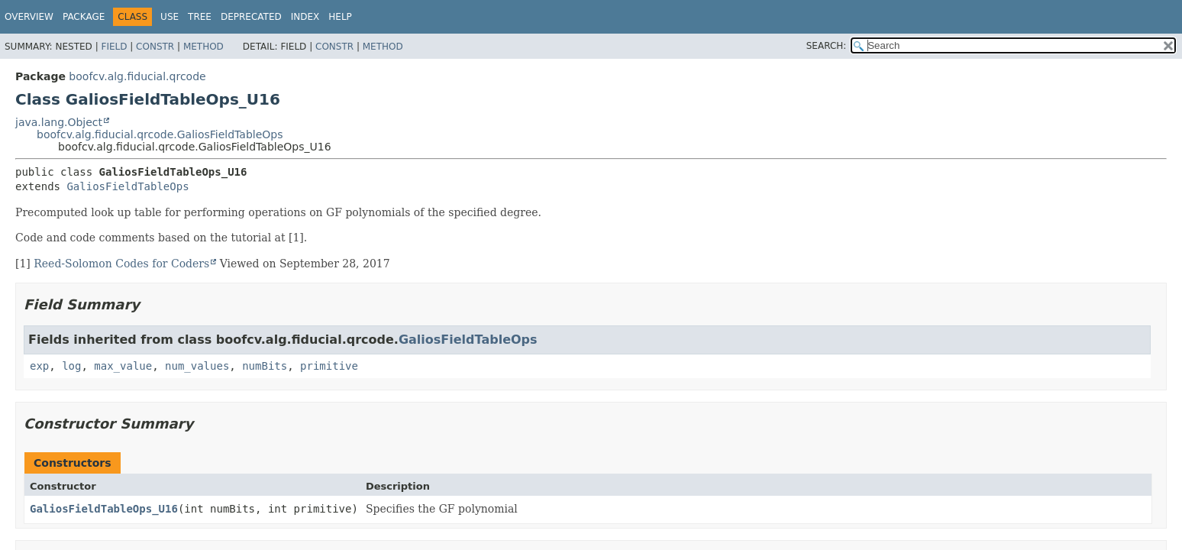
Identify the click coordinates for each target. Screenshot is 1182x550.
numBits (264, 366)
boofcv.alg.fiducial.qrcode (137, 76)
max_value (123, 366)
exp (39, 366)
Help (340, 16)
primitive (329, 366)
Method (203, 46)
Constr (155, 46)
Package (84, 16)
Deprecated (251, 16)
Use (169, 16)
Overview (29, 16)
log (71, 366)
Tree (200, 16)
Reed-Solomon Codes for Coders (121, 263)
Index (305, 16)
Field (114, 46)
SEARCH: (826, 45)
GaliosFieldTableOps (127, 186)
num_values (197, 366)
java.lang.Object (58, 122)
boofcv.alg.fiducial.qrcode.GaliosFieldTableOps (160, 134)
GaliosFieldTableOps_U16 (104, 509)
